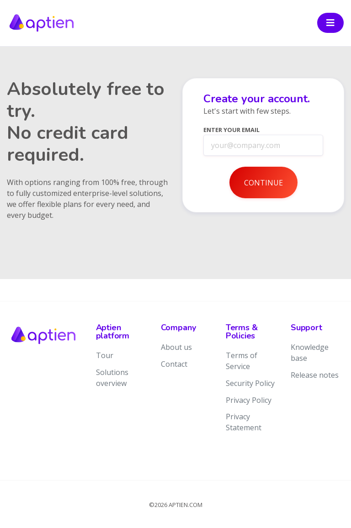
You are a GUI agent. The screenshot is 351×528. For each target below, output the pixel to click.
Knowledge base (310, 352)
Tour (104, 355)
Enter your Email (231, 130)
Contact (174, 364)
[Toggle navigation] (330, 23)
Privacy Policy (248, 400)
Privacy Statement (243, 422)
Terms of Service (241, 360)
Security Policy (250, 383)
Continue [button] (263, 183)
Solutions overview (112, 377)
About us (176, 347)
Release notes (315, 375)
